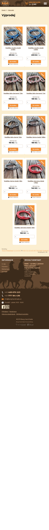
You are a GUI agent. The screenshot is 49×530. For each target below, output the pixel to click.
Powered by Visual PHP (30, 324)
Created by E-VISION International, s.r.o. (20, 324)
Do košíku (13, 61)
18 (38, 250)
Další (40, 250)
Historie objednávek (8, 314)
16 (34, 250)
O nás (4, 264)
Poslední (46, 250)
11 (26, 250)
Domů (4, 10)
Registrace (13, 311)
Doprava (4, 266)
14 (31, 250)
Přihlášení (5, 311)
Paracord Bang (29, 321)
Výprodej (11, 10)
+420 (12, 292)
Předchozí (9, 250)
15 (32, 250)
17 (36, 250)
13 (29, 250)
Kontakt (4, 272)
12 (27, 250)
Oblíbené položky (22, 314)
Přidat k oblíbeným (14, 64)
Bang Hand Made (20, 321)
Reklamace (5, 269)
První (4, 250)
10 (24, 250)
